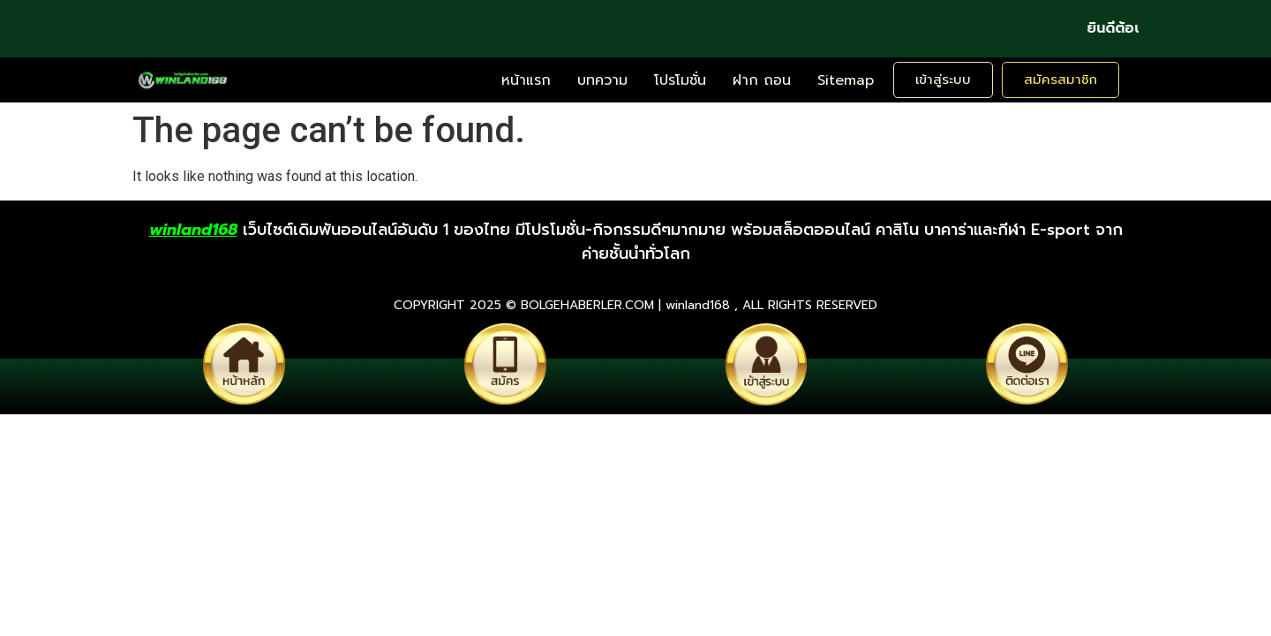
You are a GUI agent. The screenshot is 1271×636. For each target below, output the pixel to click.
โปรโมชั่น (680, 80)
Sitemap (845, 80)
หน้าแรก (526, 80)
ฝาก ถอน (762, 80)
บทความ (602, 80)
